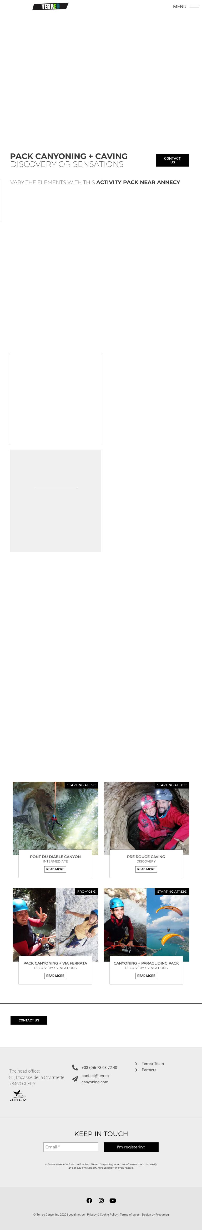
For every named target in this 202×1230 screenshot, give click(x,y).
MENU (179, 6)
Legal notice (77, 1214)
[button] (55, 868)
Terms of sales (130, 1214)
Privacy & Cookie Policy (102, 1214)
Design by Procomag (155, 1214)
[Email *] (70, 1147)
